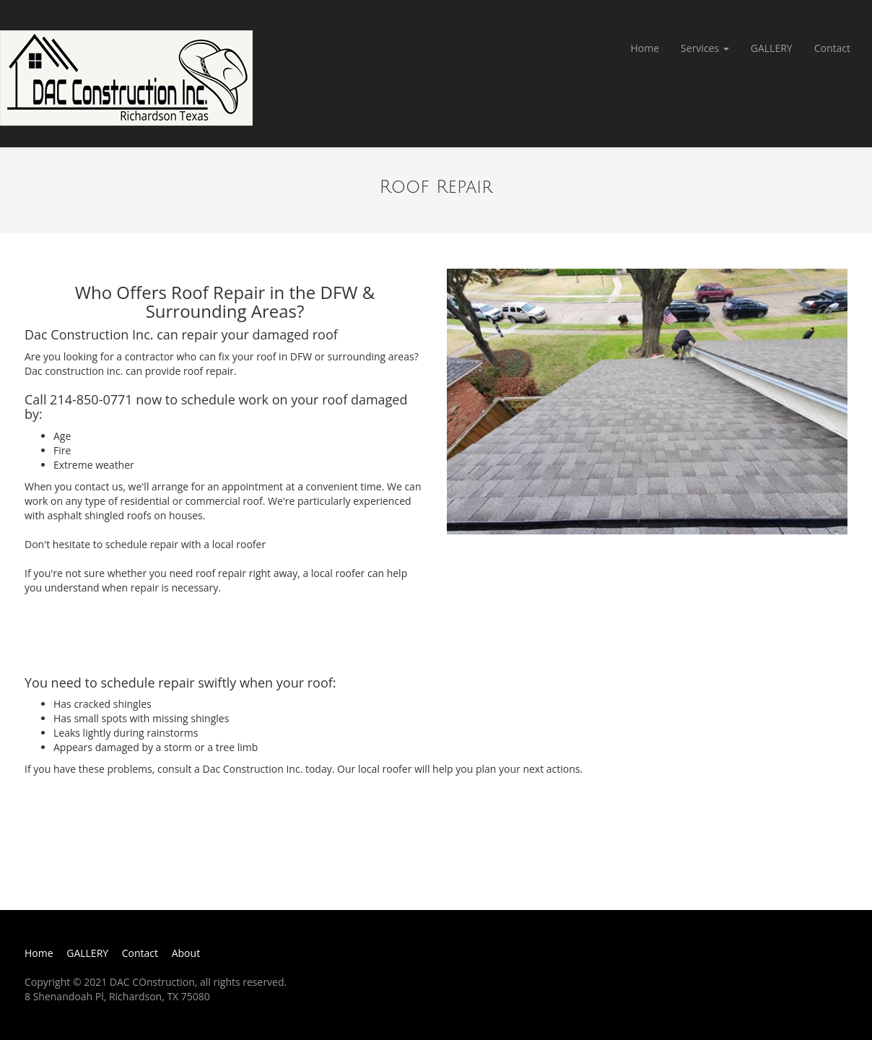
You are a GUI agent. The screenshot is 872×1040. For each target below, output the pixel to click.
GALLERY (772, 48)
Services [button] (705, 48)
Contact (832, 48)
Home (645, 48)
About (186, 953)
